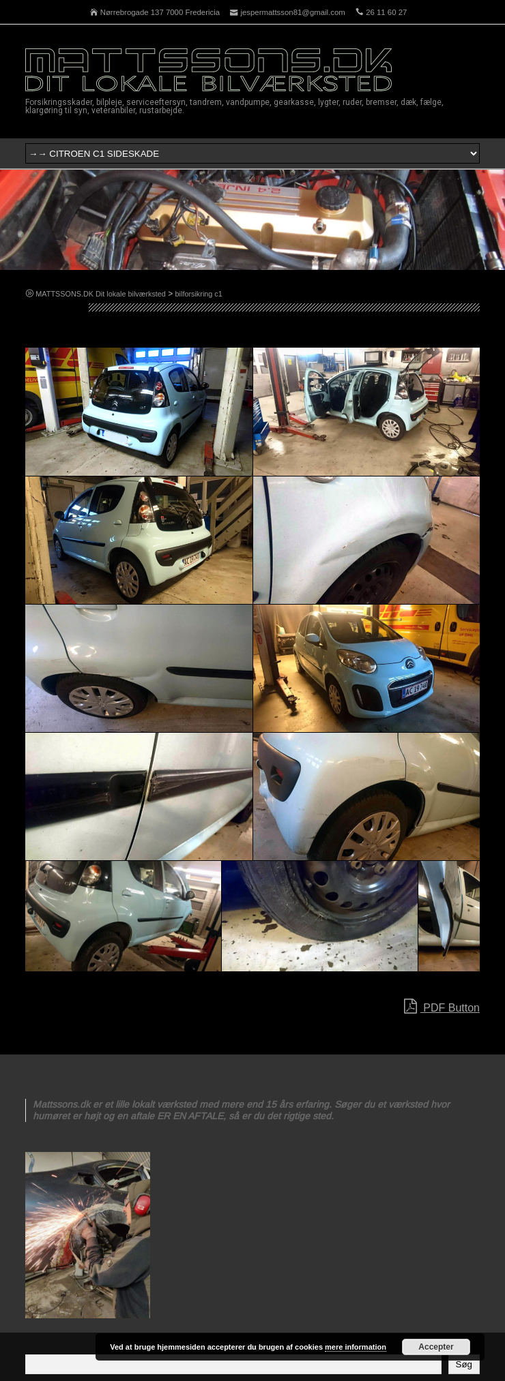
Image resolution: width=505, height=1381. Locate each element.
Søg (464, 1364)
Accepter (435, 1347)
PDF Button (442, 1007)
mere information (355, 1347)
